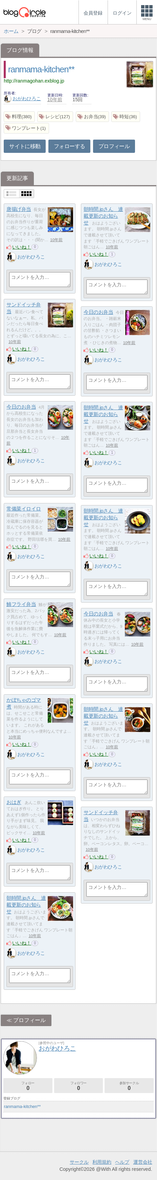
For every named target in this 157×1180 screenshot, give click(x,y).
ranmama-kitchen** (41, 69)
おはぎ (13, 802)
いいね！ (21, 247)
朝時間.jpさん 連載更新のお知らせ (103, 215)
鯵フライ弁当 (21, 604)
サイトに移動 (24, 146)
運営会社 (142, 1162)
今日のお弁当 (98, 312)
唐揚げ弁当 (18, 209)
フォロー (27, 1086)
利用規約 (101, 1162)
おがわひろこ (22, 98)
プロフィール (114, 146)
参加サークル (129, 1086)
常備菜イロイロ (23, 509)
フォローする (69, 146)
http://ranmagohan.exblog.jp (34, 81)
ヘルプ (122, 1162)
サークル (79, 1162)
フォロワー (78, 1086)
